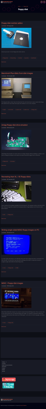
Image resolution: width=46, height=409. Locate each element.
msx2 (4, 267)
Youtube (4, 363)
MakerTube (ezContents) (7, 365)
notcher (20, 58)
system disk (18, 109)
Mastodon (4, 366)
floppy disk (5, 58)
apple (4, 109)
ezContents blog (8, 1)
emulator (13, 161)
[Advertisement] (23, 17)
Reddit (3, 369)
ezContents (4, 25)
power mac (26, 109)
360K (17, 267)
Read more (3, 62)
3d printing (13, 58)
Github (3, 371)
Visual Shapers (23, 405)
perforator (34, 58)
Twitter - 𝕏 (4, 362)
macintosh (11, 109)
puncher (27, 58)
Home (19, 6)
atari (4, 214)
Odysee (3, 368)
